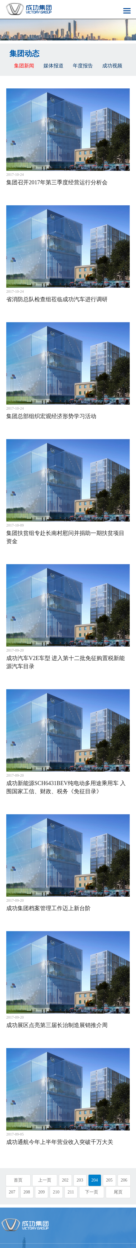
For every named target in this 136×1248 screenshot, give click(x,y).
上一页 (44, 1180)
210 (56, 1192)
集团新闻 (24, 65)
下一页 (91, 1192)
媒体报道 (53, 65)
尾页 (118, 1192)
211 (71, 1192)
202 (65, 1180)
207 (12, 1192)
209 (41, 1192)
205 (109, 1180)
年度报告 (83, 65)
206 (124, 1180)
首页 (18, 1180)
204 (94, 1180)
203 (80, 1180)
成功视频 (112, 65)
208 (26, 1192)
